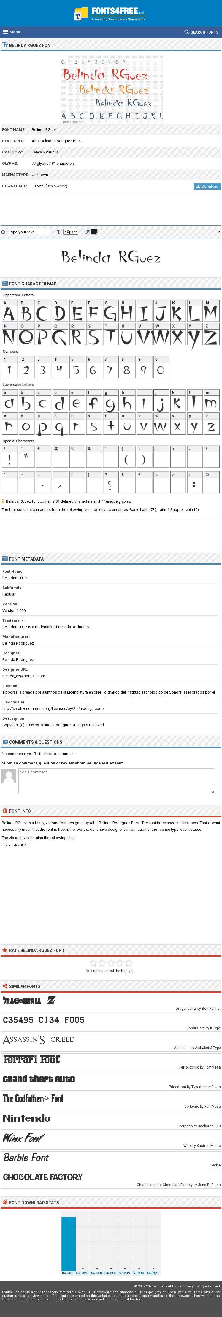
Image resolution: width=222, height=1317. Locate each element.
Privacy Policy (193, 1286)
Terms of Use (167, 1286)
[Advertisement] (111, 209)
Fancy (37, 152)
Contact (214, 1286)
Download (207, 186)
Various (52, 152)
